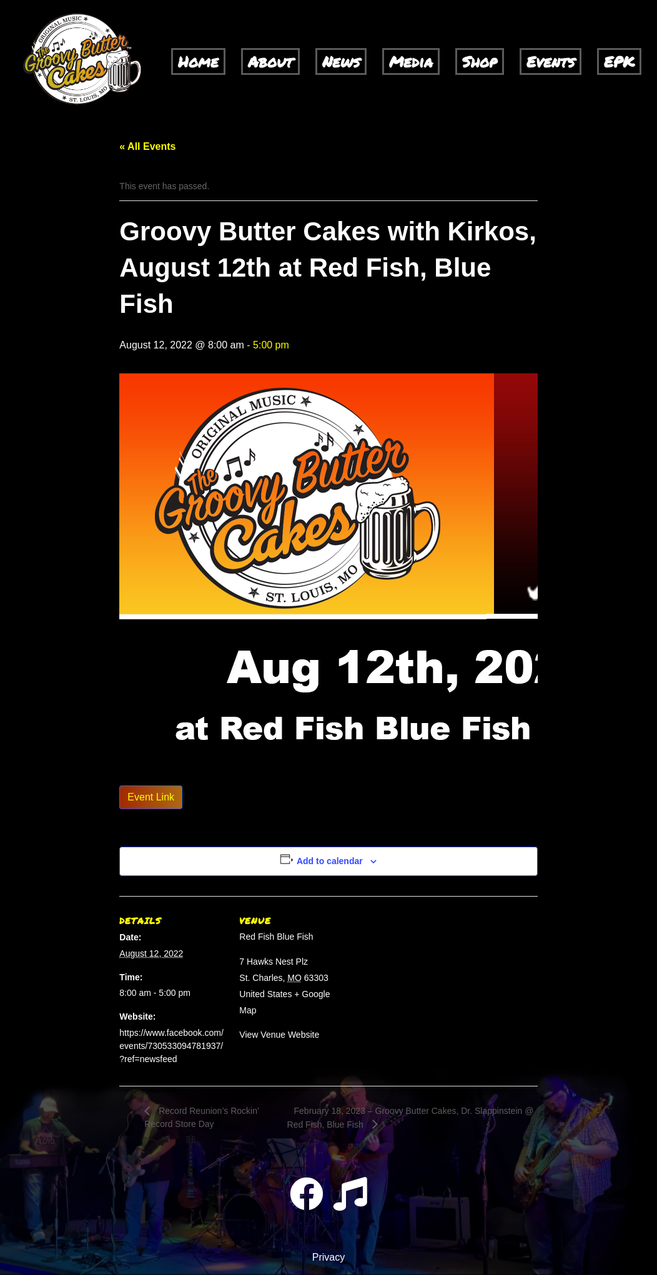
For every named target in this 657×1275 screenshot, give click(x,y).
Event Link (150, 797)
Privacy (328, 1257)
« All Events (147, 146)
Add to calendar (330, 861)
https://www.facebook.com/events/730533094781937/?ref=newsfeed (171, 1046)
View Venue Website (279, 1035)
